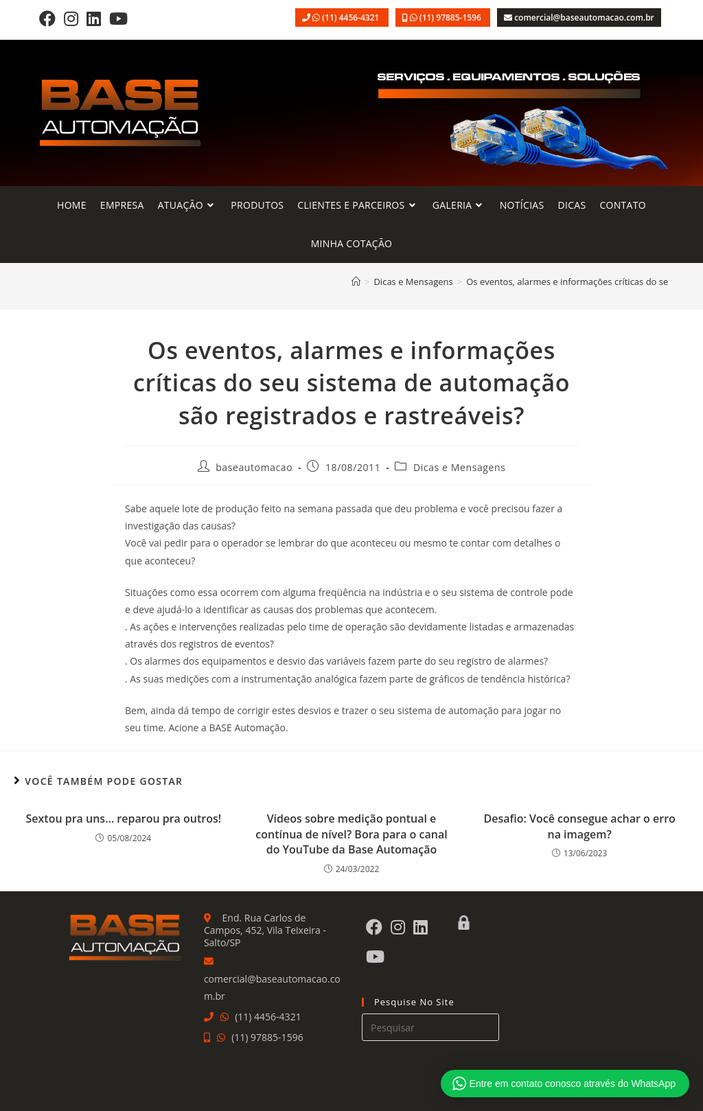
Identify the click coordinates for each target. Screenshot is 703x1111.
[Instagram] (71, 18)
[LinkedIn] (94, 18)
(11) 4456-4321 (351, 17)
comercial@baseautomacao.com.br (584, 17)
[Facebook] (47, 18)
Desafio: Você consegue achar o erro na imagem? (579, 826)
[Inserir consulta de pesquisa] (430, 1027)
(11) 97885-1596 (451, 17)
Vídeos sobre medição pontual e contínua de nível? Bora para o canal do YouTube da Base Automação (351, 834)
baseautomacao (254, 467)
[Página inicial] (356, 281)
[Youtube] (118, 18)
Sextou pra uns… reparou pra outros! (123, 818)
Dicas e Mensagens (459, 467)
